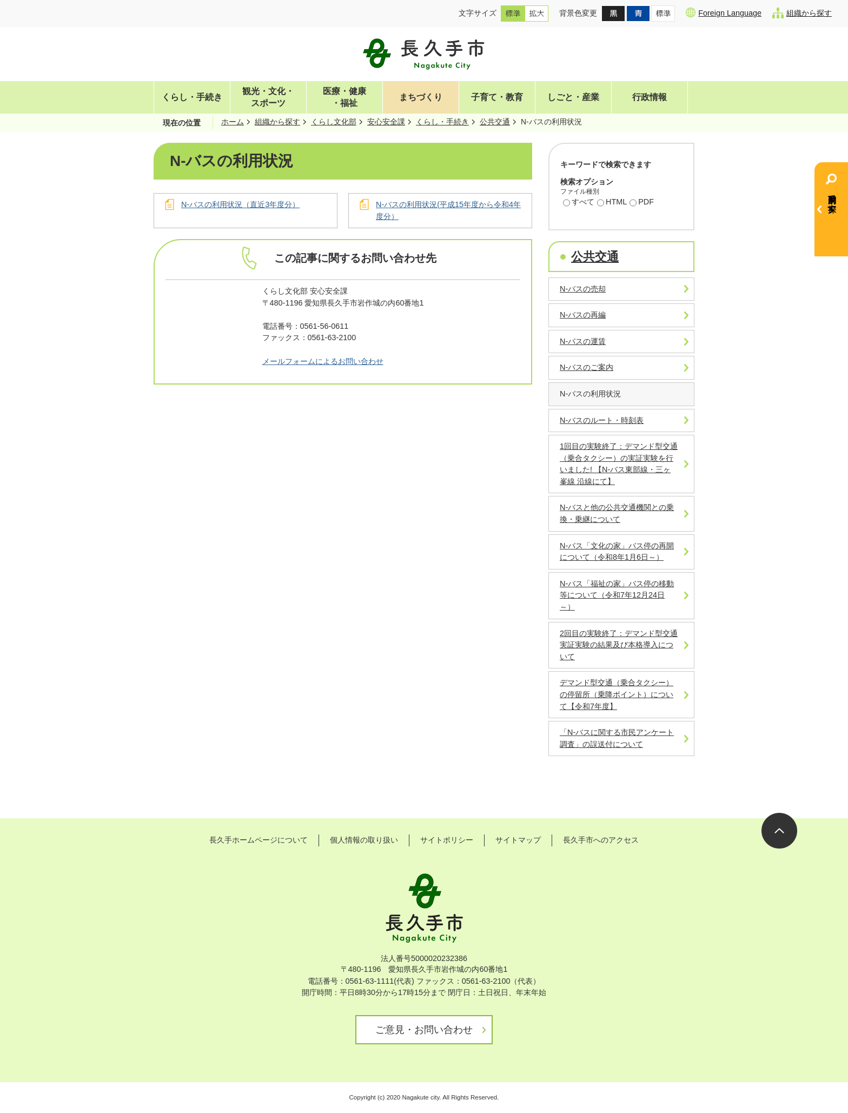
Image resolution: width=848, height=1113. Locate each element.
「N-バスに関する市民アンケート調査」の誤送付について (617, 738)
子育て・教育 (497, 97)
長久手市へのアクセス (601, 840)
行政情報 (649, 97)
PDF (642, 202)
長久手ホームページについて (258, 840)
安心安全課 (386, 121)
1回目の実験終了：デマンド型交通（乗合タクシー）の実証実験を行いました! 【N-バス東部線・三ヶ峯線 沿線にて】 (619, 464)
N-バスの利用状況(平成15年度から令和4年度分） (448, 210)
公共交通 (495, 121)
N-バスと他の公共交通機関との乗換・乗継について (617, 513)
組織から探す (802, 13)
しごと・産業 (573, 97)
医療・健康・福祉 (344, 97)
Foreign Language (723, 12)
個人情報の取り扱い (364, 840)
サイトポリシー (446, 840)
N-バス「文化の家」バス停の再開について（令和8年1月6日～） (617, 551)
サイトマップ (518, 840)
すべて (578, 202)
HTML (612, 202)
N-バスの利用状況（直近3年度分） (240, 204)
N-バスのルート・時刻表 (602, 420)
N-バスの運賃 (583, 341)
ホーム (232, 121)
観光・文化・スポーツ (268, 97)
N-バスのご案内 (586, 367)
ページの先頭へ (779, 831)
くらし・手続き (192, 97)
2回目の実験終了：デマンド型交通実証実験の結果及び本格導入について (619, 645)
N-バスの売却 (583, 288)
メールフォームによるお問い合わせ (322, 361)
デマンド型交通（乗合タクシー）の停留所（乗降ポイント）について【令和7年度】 (616, 694)
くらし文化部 (333, 121)
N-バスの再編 (583, 314)
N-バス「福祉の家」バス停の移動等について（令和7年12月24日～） (617, 595)
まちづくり (420, 97)
